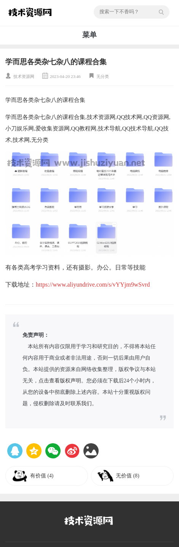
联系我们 (81, 403)
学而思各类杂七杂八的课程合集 (56, 62)
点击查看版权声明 (59, 381)
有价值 (41, 476)
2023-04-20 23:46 (65, 76)
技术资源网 (23, 76)
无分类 (102, 76)
